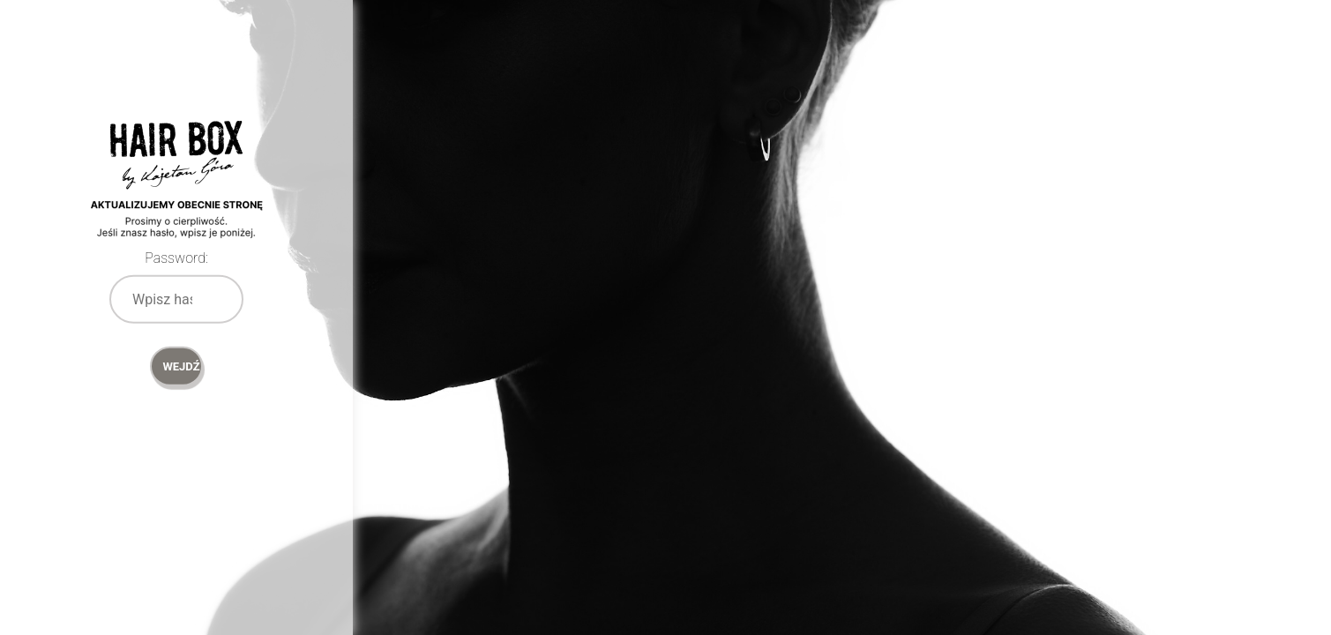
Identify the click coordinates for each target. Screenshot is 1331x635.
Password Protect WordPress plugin (176, 203)
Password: (176, 258)
